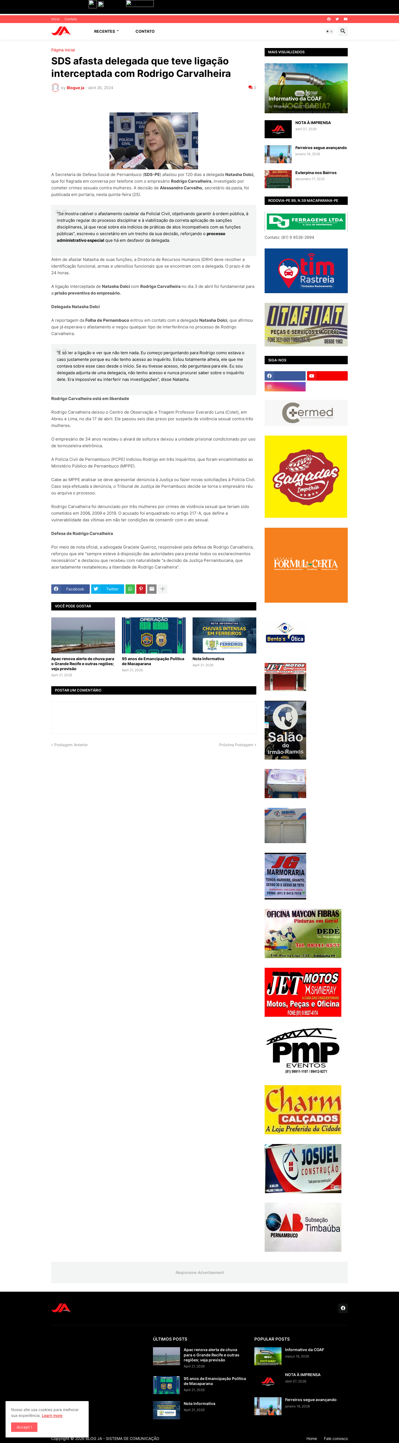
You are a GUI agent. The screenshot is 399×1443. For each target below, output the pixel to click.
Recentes (104, 31)
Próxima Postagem (236, 744)
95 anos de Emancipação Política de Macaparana (153, 661)
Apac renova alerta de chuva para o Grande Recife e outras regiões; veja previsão (82, 663)
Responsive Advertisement (199, 1272)
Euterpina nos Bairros (316, 172)
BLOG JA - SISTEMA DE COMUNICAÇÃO (122, 1438)
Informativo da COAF (304, 1349)
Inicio (55, 19)
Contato (71, 19)
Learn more (52, 1415)
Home (311, 1438)
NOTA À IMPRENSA (313, 122)
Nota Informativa (208, 658)
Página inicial (63, 50)
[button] (329, 31)
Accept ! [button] (24, 1427)
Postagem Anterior (71, 744)
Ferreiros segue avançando (321, 147)
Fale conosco (336, 1438)
